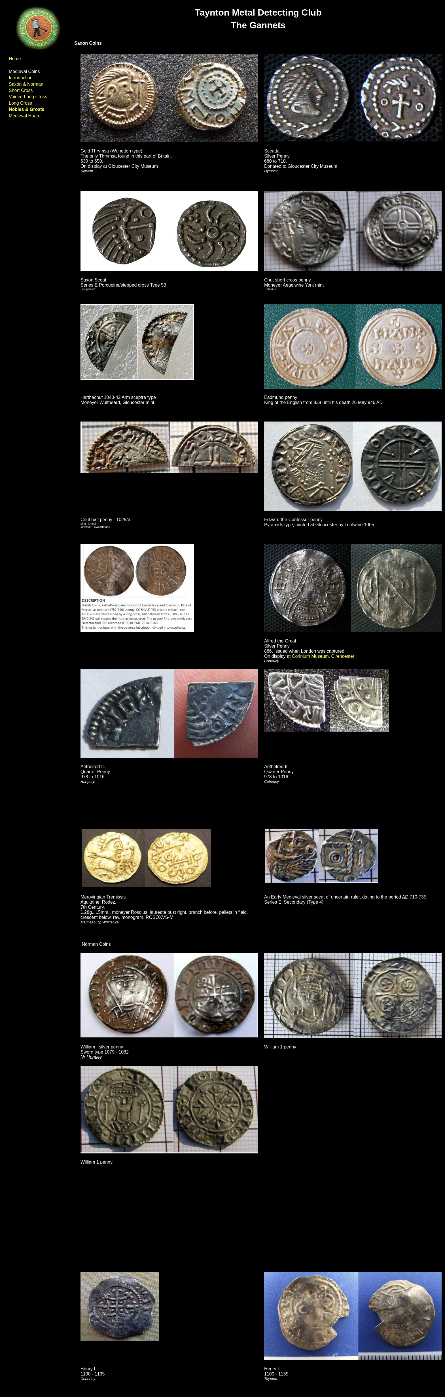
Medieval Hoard (25, 115)
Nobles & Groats (26, 109)
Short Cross (21, 90)
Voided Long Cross (28, 96)
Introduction (21, 77)
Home (15, 58)
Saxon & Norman (26, 84)
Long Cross (20, 103)
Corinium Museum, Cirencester (323, 656)
